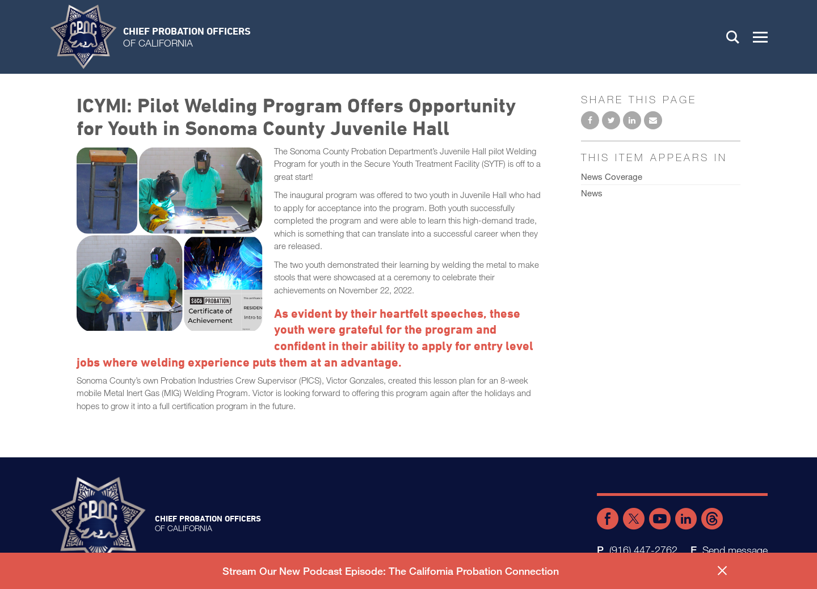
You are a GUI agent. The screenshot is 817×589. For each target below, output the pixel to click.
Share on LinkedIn (632, 120)
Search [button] (733, 37)
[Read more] (170, 241)
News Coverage (611, 176)
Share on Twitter (611, 120)
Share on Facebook (590, 120)
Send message (735, 550)
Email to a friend (653, 120)
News (592, 193)
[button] (760, 37)
